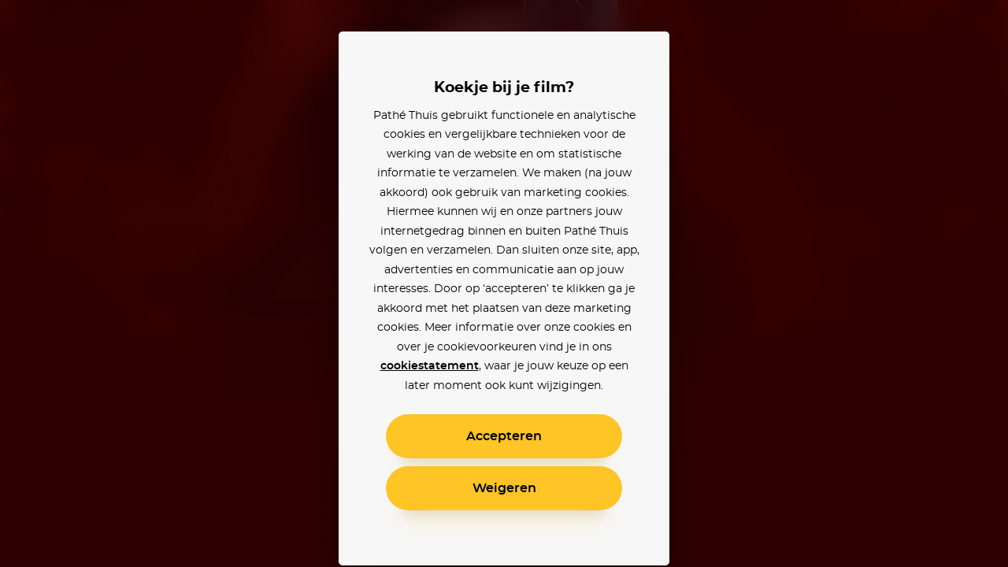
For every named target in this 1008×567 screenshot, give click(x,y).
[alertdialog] (504, 283)
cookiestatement (429, 366)
